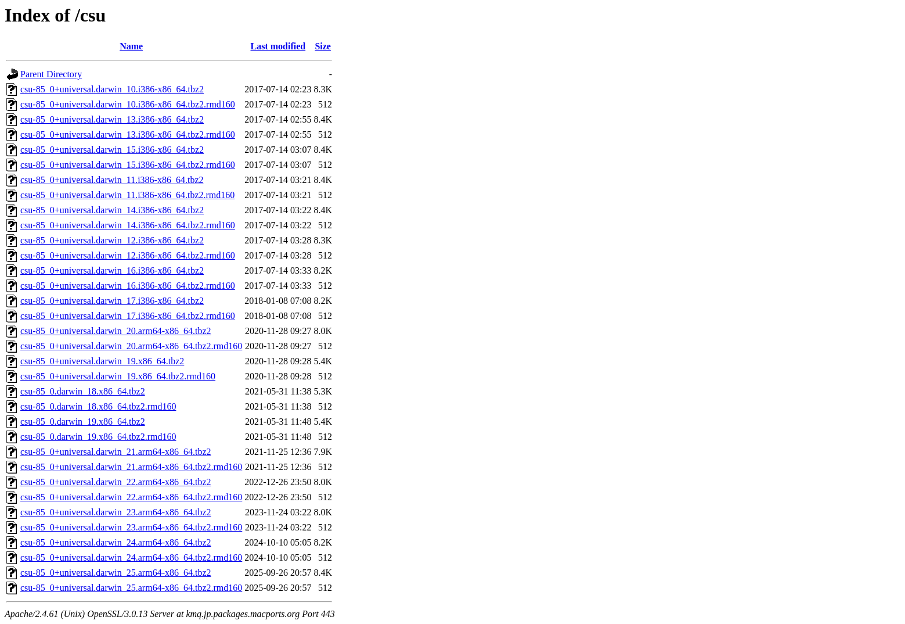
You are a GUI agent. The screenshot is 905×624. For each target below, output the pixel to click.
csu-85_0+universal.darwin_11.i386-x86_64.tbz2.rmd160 (127, 195)
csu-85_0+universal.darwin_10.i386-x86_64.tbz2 (112, 89)
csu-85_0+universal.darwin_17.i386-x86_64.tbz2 (112, 301)
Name (131, 46)
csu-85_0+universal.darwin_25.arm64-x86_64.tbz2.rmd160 (131, 588)
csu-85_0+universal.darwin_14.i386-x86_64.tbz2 (112, 210)
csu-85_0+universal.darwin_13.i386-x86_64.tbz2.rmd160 (127, 134)
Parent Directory (51, 74)
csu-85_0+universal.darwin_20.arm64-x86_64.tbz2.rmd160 (131, 346)
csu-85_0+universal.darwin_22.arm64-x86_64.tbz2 (115, 482)
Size (323, 46)
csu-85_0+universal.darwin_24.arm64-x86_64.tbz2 (115, 542)
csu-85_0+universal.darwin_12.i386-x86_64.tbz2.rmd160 (127, 255)
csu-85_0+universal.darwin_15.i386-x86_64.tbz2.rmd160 (127, 165)
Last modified (278, 46)
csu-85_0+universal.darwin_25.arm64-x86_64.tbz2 (115, 573)
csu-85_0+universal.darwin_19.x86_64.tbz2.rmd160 (117, 376)
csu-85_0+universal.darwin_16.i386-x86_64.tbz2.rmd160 (127, 286)
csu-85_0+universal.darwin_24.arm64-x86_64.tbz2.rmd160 (131, 557)
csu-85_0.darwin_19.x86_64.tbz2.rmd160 (98, 437)
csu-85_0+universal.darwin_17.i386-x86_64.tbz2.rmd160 (127, 316)
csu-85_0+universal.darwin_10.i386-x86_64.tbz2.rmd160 (127, 104)
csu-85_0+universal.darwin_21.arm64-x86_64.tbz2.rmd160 (131, 467)
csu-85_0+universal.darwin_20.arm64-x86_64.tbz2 (115, 331)
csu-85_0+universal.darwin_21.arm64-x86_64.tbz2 (115, 452)
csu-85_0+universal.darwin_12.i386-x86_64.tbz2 (112, 240)
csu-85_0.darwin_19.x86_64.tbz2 (82, 421)
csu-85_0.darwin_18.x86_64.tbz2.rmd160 (98, 406)
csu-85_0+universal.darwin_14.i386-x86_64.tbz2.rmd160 (127, 225)
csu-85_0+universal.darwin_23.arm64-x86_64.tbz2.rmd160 (131, 527)
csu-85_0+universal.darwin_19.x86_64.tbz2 (102, 361)
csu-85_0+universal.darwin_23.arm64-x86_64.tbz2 (115, 512)
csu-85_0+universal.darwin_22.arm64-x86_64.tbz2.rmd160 (131, 497)
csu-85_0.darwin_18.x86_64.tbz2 (82, 391)
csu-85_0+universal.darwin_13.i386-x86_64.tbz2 (112, 119)
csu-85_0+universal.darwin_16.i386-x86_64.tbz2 (112, 270)
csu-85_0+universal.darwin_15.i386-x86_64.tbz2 (112, 150)
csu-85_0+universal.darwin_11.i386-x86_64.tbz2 (111, 180)
